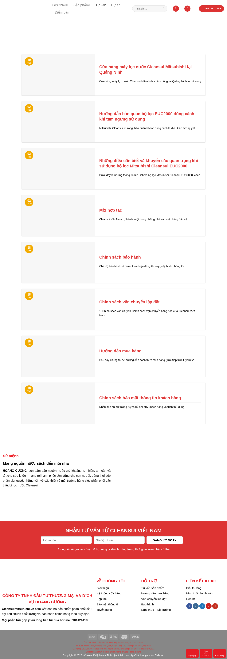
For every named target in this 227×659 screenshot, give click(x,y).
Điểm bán (62, 12)
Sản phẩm (82, 5)
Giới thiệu (60, 5)
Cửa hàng (219, 653)
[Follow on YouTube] (215, 606)
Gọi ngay (192, 653)
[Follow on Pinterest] (209, 606)
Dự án (115, 5)
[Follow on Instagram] (196, 606)
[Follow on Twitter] (202, 606)
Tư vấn (100, 5)
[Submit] (164, 8)
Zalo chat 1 (206, 653)
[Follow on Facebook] (189, 606)
